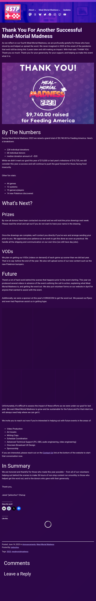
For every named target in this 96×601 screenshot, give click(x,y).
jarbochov (15, 453)
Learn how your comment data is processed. (61, 539)
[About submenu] (35, 10)
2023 (9, 457)
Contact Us (48, 358)
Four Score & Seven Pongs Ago (15, 567)
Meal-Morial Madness (45, 450)
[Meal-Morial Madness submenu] (59, 10)
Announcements (29, 450)
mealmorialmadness (20, 457)
